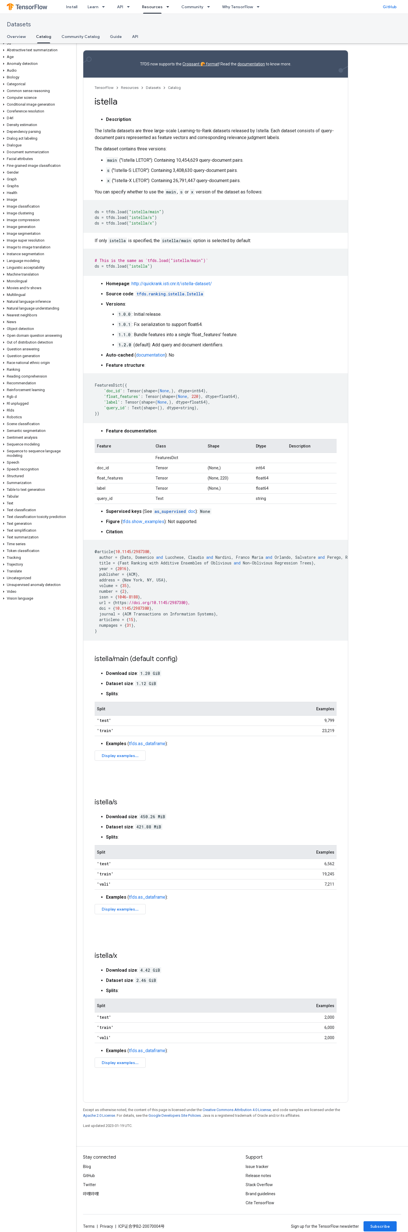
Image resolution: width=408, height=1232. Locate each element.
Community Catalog (80, 36)
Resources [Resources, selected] (152, 6)
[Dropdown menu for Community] (210, 7)
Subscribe (380, 1226)
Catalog (174, 88)
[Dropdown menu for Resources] (169, 7)
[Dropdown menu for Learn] (105, 7)
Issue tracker (257, 1166)
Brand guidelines (260, 1193)
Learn (93, 6)
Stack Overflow (259, 1184)
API (120, 6)
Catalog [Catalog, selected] (43, 36)
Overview (16, 36)
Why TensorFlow (237, 6)
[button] (37, 43)
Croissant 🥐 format (200, 64)
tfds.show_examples (143, 521)
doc (174, 511)
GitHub (390, 6)
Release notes (258, 1175)
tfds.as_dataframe (147, 743)
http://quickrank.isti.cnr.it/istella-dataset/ (171, 283)
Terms (89, 1226)
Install (71, 6)
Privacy (106, 1226)
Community (192, 6)
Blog (87, 1166)
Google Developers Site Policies (174, 1115)
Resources (130, 88)
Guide (116, 36)
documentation (251, 64)
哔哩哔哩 (91, 1193)
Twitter (89, 1184)
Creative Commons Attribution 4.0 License (237, 1110)
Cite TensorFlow (260, 1203)
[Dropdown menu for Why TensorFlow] (260, 7)
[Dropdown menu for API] (130, 7)
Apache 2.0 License (99, 1115)
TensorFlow (104, 88)
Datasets (19, 24)
